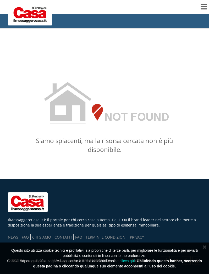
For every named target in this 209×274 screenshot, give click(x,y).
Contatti (63, 237)
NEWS (13, 237)
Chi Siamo (41, 237)
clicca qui (127, 261)
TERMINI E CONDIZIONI (106, 237)
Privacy (137, 237)
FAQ (25, 237)
